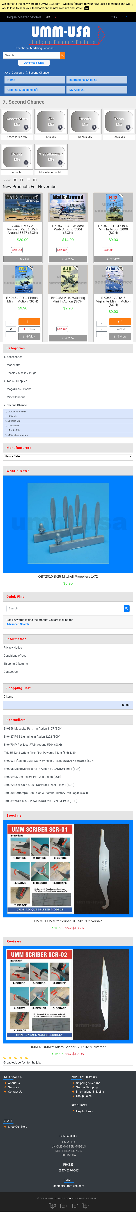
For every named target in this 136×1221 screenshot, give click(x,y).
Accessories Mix (17, 137)
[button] (49, 17)
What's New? (17, 471)
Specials (14, 815)
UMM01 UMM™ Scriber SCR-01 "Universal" (68, 921)
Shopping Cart (18, 688)
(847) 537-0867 (69, 1170)
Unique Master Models (24, 17)
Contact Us (11, 671)
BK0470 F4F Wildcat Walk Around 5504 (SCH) (68, 229)
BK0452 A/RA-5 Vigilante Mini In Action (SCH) (113, 301)
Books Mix (17, 172)
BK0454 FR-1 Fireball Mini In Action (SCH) (22, 299)
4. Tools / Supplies (15, 381)
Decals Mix (85, 137)
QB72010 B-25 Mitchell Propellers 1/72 (68, 576)
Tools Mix (119, 137)
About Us (14, 1083)
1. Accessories (13, 357)
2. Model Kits (12, 365)
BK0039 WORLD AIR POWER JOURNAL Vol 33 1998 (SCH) (40, 801)
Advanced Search (34, 62)
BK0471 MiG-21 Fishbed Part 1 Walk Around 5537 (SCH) (22, 229)
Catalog (17, 72)
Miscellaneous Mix (51, 172)
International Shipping (83, 80)
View (23, 258)
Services (13, 1087)
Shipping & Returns (16, 663)
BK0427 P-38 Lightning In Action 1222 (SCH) (32, 736)
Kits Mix (51, 137)
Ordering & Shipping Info (22, 90)
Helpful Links (84, 1111)
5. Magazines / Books (17, 389)
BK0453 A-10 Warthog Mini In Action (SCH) (68, 299)
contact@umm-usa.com (68, 1186)
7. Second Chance (37, 72)
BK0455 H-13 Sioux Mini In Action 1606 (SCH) (113, 229)
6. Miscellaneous (14, 397)
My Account (77, 90)
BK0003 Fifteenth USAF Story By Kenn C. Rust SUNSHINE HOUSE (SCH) (49, 760)
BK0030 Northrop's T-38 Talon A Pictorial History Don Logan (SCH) (46, 793)
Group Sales (84, 1096)
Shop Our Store (17, 1126)
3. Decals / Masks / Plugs (20, 373)
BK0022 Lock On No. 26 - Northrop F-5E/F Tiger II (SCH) (39, 785)
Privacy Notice (13, 647)
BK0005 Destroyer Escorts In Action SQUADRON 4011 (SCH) (42, 768)
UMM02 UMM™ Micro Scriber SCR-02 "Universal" (67, 1047)
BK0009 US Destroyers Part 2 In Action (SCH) (32, 777)
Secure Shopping (87, 1087)
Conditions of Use (15, 655)
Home (11, 80)
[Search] (31, 55)
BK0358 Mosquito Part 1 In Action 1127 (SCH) (33, 728)
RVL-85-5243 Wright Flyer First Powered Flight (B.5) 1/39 (40, 752)
